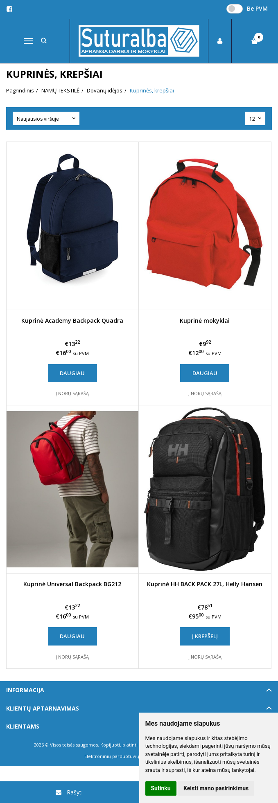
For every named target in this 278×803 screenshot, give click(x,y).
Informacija (25, 690)
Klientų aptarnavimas (42, 708)
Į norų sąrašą (72, 393)
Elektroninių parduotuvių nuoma (120, 756)
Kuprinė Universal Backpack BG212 (72, 584)
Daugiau (72, 373)
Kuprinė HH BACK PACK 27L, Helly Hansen (204, 584)
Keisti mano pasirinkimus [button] (216, 788)
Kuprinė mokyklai (205, 320)
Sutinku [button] (161, 788)
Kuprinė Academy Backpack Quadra (72, 320)
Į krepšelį (205, 636)
